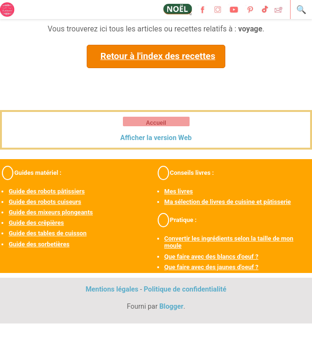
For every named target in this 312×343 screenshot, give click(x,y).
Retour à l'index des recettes (158, 55)
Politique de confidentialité (185, 289)
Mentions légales (112, 289)
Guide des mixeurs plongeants (51, 212)
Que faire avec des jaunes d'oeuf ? (211, 267)
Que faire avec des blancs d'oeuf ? (211, 256)
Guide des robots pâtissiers (47, 191)
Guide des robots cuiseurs (45, 201)
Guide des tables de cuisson (47, 233)
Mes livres (178, 191)
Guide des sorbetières (39, 244)
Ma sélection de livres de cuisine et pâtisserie (227, 201)
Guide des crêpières (36, 222)
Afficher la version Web (156, 138)
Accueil (156, 123)
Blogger (171, 307)
